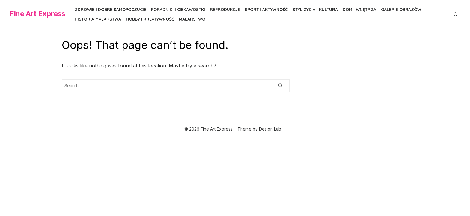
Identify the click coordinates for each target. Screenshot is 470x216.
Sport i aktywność (266, 9)
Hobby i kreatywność (150, 19)
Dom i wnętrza (359, 9)
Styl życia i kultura (315, 9)
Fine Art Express (37, 13)
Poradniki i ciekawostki (178, 9)
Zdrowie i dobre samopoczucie (110, 9)
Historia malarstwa (98, 19)
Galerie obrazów (401, 9)
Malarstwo (192, 19)
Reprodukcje (225, 9)
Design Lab (270, 128)
